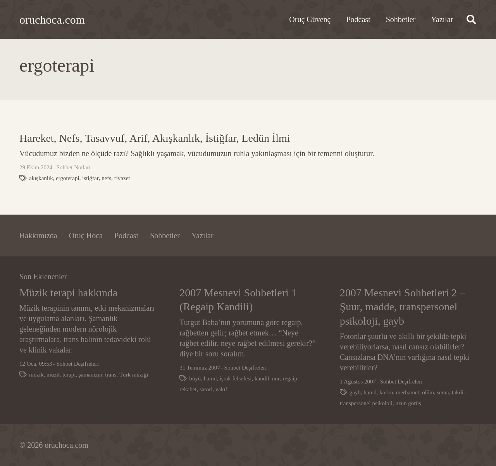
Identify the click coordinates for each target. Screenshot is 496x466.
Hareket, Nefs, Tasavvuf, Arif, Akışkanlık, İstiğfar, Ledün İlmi (154, 138)
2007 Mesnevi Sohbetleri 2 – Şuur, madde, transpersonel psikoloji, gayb (402, 307)
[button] (471, 19)
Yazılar (202, 235)
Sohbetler (165, 235)
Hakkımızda (38, 235)
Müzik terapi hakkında (68, 293)
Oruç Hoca (86, 235)
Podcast (126, 235)
